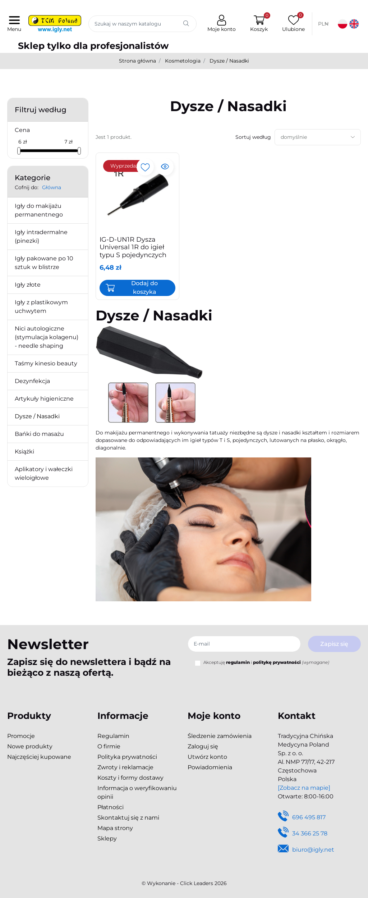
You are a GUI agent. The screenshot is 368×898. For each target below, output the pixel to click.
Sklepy (107, 838)
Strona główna (137, 61)
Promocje (21, 736)
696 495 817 (302, 818)
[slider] (18, 151)
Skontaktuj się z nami (128, 817)
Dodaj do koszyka (144, 287)
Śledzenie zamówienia (220, 736)
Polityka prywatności (127, 756)
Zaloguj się (203, 746)
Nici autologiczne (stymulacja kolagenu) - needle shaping (46, 337)
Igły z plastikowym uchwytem (41, 306)
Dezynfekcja (32, 381)
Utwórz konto (207, 756)
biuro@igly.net (306, 850)
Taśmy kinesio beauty (46, 363)
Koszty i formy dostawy (130, 777)
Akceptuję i (266, 662)
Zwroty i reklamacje (125, 767)
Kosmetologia (183, 61)
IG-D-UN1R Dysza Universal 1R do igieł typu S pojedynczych (133, 247)
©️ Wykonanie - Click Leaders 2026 (184, 883)
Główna (51, 187)
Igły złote (28, 284)
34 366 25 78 (302, 834)
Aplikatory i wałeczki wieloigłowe (44, 473)
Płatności (110, 807)
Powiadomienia (210, 767)
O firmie (108, 746)
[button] (257, 24)
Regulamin (113, 736)
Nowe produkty (29, 746)
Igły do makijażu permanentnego (39, 210)
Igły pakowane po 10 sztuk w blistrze (44, 262)
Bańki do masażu (39, 433)
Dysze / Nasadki (37, 416)
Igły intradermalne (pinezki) (41, 236)
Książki (24, 451)
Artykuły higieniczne (44, 398)
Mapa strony (115, 828)
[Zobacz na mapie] (304, 787)
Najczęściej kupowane (39, 756)
